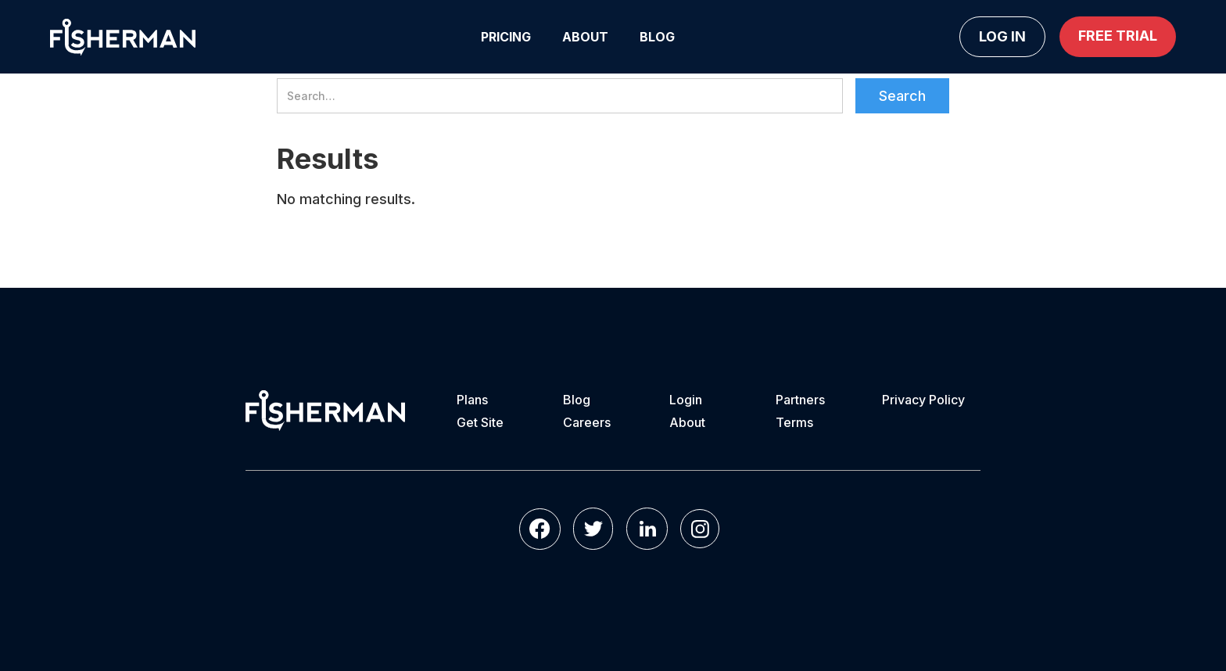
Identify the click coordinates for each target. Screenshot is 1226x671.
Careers (587, 422)
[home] (122, 37)
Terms (794, 422)
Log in (1002, 36)
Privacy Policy (923, 399)
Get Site (480, 422)
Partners (800, 399)
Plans (472, 399)
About (585, 37)
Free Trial (1117, 35)
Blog (657, 37)
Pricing (506, 37)
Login (685, 399)
